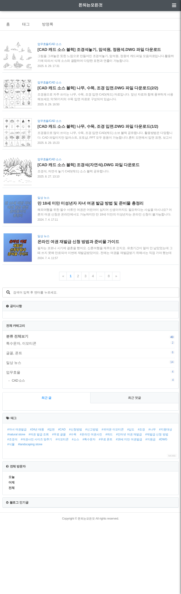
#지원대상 (165, 499)
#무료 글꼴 (59, 504)
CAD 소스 (93, 380)
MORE (172, 525)
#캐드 (109, 504)
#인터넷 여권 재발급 (129, 504)
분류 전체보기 (17, 336)
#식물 (11, 514)
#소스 (75, 509)
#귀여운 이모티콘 (113, 499)
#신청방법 (75, 499)
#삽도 (131, 499)
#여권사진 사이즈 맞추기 (36, 509)
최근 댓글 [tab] (134, 467)
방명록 (47, 24)
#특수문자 (88, 509)
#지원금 (150, 509)
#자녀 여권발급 (17, 499)
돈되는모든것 (90, 5)
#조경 (141, 499)
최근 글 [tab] (46, 467)
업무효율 (90, 372)
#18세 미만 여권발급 (129, 509)
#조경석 (12, 509)
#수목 (73, 504)
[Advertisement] (90, 425)
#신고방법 (91, 499)
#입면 (51, 499)
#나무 (152, 499)
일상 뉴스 (90, 362)
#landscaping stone (30, 514)
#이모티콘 (62, 509)
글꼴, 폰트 (90, 353)
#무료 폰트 (105, 509)
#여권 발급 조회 (39, 504)
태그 (26, 24)
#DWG (163, 509)
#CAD (62, 499)
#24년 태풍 (37, 499)
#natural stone (16, 504)
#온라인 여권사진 (91, 504)
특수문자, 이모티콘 (90, 343)
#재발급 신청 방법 (156, 504)
